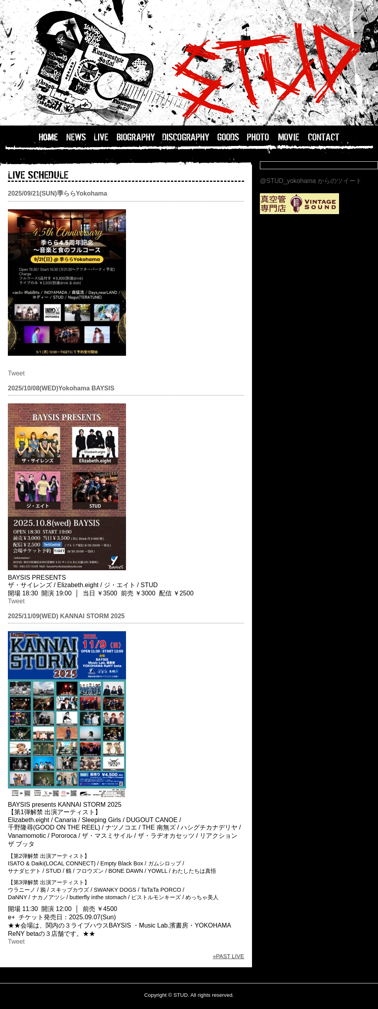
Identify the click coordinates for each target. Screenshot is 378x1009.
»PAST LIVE (228, 956)
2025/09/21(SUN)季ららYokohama (57, 193)
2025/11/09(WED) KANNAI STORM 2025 (66, 616)
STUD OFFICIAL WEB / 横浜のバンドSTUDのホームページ (189, 63)
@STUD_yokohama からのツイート (311, 180)
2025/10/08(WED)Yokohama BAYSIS (61, 388)
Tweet (16, 373)
